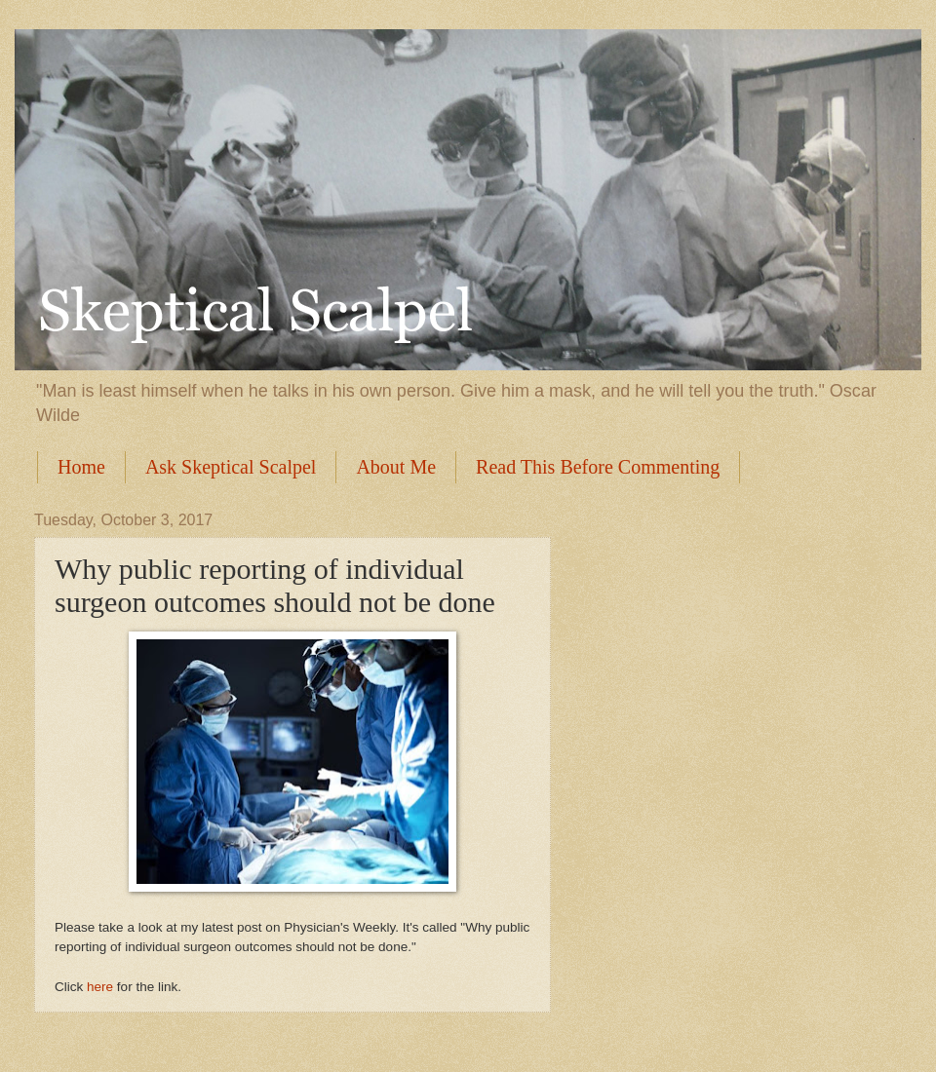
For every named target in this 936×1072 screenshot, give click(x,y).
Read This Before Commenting (598, 467)
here (100, 986)
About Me (396, 467)
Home (81, 467)
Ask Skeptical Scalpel (231, 467)
